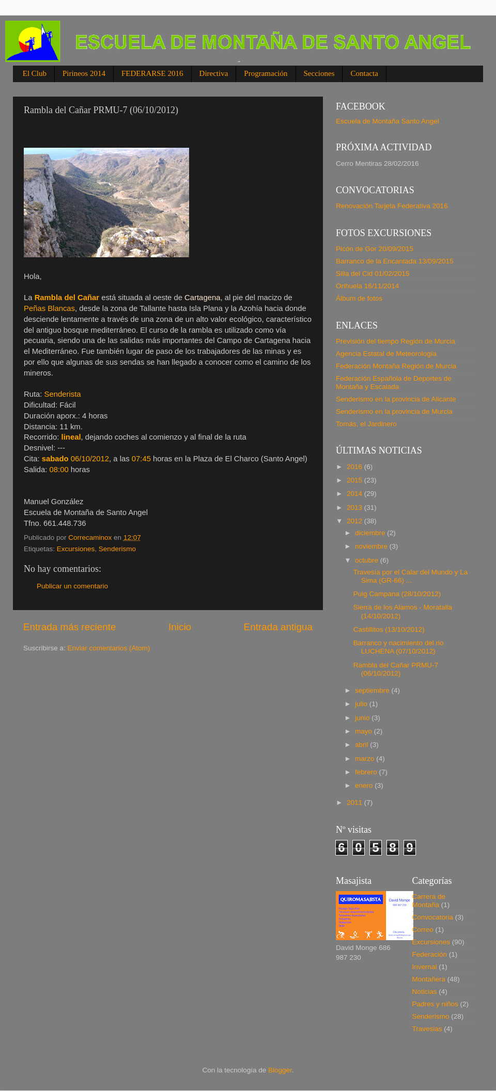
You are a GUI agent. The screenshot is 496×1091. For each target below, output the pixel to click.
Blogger (280, 1070)
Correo (422, 929)
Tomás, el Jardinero (366, 424)
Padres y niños (435, 1004)
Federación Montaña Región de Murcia (396, 366)
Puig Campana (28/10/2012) (397, 594)
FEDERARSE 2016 (152, 73)
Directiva (213, 73)
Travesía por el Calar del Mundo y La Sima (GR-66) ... (410, 576)
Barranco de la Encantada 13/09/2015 (394, 261)
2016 (355, 467)
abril (362, 745)
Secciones (319, 73)
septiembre (373, 690)
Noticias (424, 991)
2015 (355, 480)
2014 (355, 493)
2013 (355, 507)
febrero (367, 772)
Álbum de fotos (359, 298)
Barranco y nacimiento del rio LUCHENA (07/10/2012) (398, 647)
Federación (429, 954)
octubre (367, 560)
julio (362, 704)
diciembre (371, 533)
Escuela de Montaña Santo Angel (387, 121)
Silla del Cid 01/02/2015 (373, 273)
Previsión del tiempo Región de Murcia (395, 341)
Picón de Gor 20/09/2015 (374, 249)
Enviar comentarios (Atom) (109, 648)
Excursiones (76, 549)
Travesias (427, 1029)
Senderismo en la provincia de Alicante (396, 399)
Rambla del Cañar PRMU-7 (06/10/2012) (395, 669)
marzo (365, 758)
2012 (355, 521)
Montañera (429, 979)
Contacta (364, 73)
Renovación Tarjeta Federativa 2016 (392, 206)
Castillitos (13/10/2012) (389, 629)
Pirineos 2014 (84, 73)
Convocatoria (433, 917)
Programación (265, 73)
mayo (364, 731)
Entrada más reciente (69, 626)
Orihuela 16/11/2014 (367, 286)
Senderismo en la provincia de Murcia (394, 411)
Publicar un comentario (72, 586)
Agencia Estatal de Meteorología (386, 353)
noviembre (372, 546)
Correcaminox (91, 537)
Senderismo (117, 549)
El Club (35, 73)
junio (363, 718)
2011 (355, 802)
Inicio (179, 626)
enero (365, 785)
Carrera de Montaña (429, 901)
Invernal (424, 967)
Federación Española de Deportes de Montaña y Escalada (394, 383)
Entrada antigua (278, 626)
